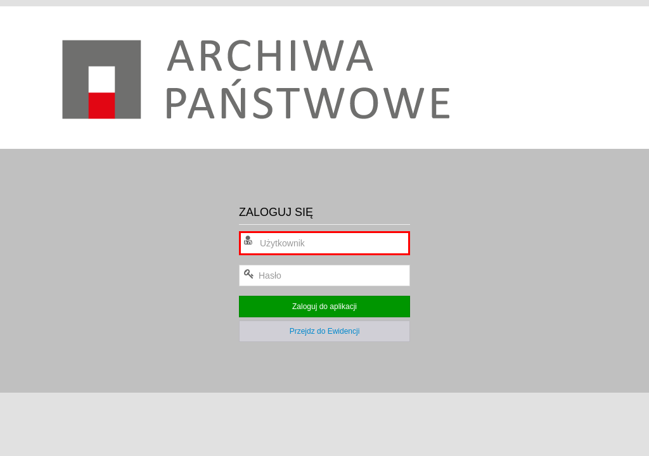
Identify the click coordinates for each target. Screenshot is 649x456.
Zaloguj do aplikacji (324, 306)
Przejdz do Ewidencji (325, 331)
